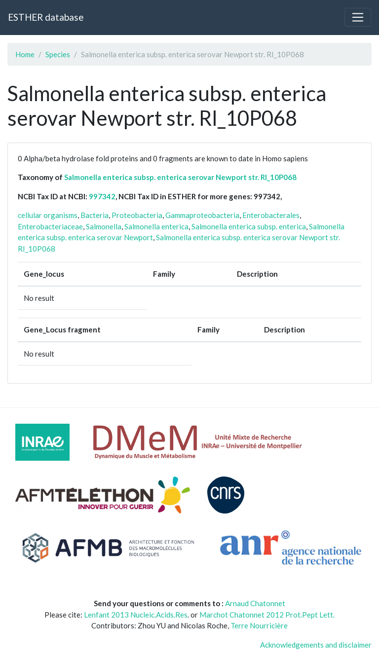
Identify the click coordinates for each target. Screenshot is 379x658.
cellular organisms (47, 215)
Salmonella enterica (156, 226)
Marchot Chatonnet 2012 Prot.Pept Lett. (267, 614)
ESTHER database (45, 17)
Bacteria (94, 215)
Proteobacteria (137, 215)
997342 (102, 196)
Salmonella (103, 226)
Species (57, 54)
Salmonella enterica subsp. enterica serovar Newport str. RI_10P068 (180, 177)
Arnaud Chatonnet (255, 603)
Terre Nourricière (259, 625)
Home (25, 54)
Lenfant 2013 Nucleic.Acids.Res (136, 614)
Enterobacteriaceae (50, 226)
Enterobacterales (271, 215)
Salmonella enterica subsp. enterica (248, 226)
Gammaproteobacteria (202, 215)
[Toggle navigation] (357, 17)
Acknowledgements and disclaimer (316, 644)
